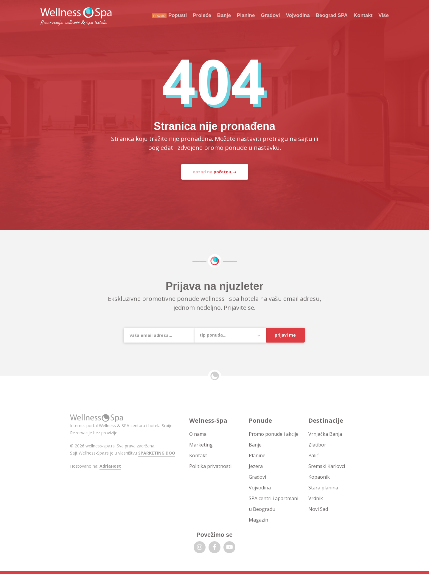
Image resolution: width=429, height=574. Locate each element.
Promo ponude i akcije (274, 434)
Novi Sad (318, 509)
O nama (197, 434)
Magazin (258, 520)
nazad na (212, 172)
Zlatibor (317, 444)
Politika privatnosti (210, 466)
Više (383, 15)
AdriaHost (110, 466)
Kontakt (363, 15)
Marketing (201, 444)
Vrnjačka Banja (325, 434)
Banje (224, 15)
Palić (313, 455)
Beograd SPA (332, 15)
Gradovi (270, 15)
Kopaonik (319, 477)
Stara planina (323, 487)
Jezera (256, 466)
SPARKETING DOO (156, 453)
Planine (246, 15)
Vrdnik (315, 498)
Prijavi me (285, 335)
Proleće (202, 15)
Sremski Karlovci (326, 466)
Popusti (177, 15)
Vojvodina (298, 15)
